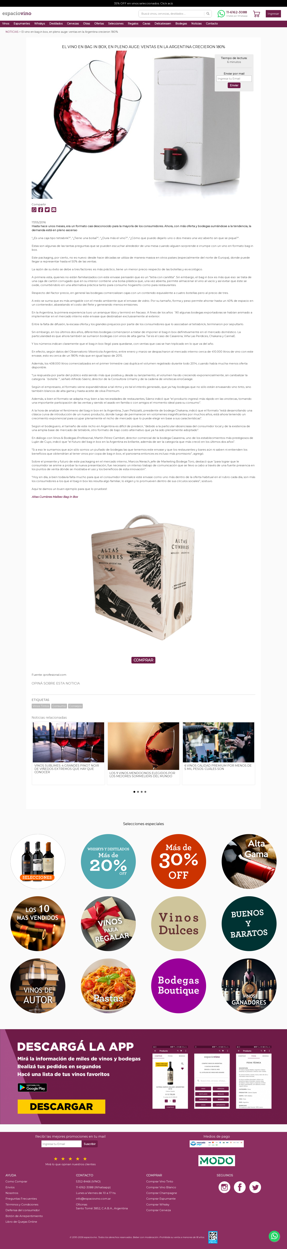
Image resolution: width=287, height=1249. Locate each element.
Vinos (5, 23)
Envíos (9, 1187)
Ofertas (99, 23)
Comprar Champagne (161, 1193)
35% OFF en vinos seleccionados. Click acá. (143, 3)
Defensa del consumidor (22, 1210)
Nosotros (11, 1193)
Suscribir (90, 1144)
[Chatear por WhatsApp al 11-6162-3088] (232, 13)
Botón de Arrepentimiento (24, 1216)
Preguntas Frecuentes (21, 1198)
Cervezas (73, 23)
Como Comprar (16, 1181)
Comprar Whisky (157, 1204)
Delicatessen (162, 23)
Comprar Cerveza (158, 1210)
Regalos (133, 23)
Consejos (75, 706)
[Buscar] (208, 13)
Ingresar (273, 13)
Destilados (56, 23)
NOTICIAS (11, 31)
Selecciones (115, 23)
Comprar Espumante (161, 1198)
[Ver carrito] (256, 13)
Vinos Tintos (41, 706)
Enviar (234, 85)
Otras (86, 23)
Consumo (59, 706)
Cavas (146, 23)
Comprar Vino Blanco (161, 1187)
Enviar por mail (234, 73)
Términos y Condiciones (21, 1204)
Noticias (196, 23)
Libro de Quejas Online (21, 1221)
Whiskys (39, 23)
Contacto (212, 23)
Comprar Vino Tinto (159, 1181)
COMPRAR (143, 660)
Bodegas (181, 23)
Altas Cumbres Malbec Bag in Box (55, 497)
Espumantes (22, 23)
